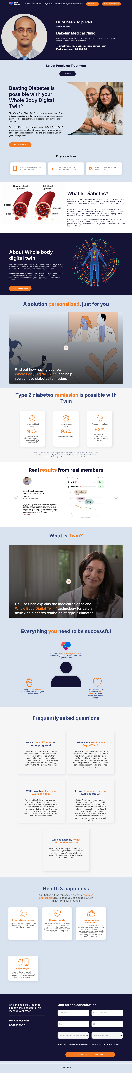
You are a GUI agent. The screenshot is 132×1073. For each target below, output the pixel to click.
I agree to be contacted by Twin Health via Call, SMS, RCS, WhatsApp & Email (90, 1044)
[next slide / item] (116, 498)
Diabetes (67, 74)
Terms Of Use (66, 1067)
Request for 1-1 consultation (90, 1055)
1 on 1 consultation (20, 145)
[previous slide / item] (16, 498)
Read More (26, 515)
